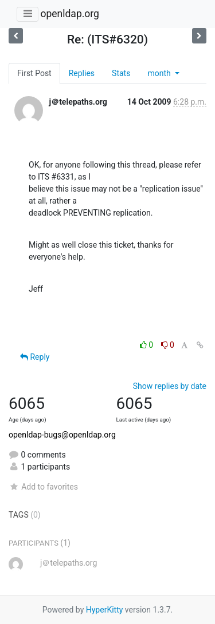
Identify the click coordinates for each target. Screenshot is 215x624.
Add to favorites (43, 486)
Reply (34, 356)
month (160, 73)
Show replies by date (169, 386)
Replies (82, 73)
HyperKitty (104, 609)
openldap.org (69, 13)
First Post (34, 73)
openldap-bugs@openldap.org (62, 434)
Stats (121, 73)
